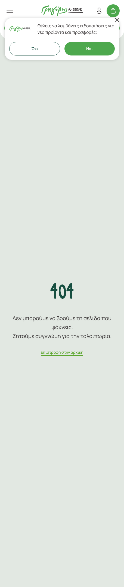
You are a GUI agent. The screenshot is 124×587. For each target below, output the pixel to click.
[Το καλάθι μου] (113, 10)
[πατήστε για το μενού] (9, 11)
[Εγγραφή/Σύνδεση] (99, 10)
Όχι (34, 48)
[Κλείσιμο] (116, 20)
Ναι (89, 48)
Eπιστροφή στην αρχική (62, 352)
